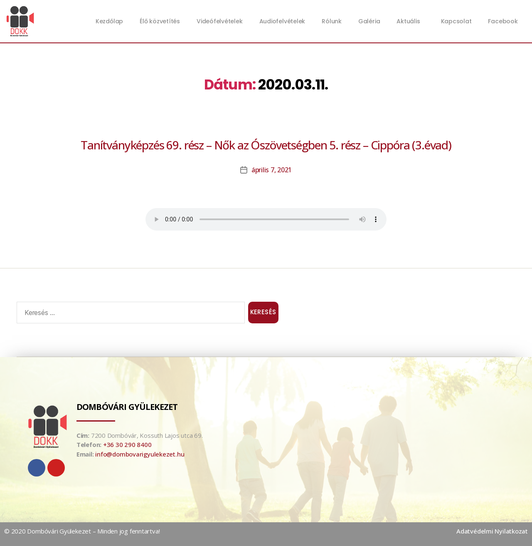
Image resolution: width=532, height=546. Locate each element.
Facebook (502, 21)
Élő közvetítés (160, 21)
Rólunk (332, 21)
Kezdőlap (109, 21)
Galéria (369, 21)
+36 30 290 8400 (127, 444)
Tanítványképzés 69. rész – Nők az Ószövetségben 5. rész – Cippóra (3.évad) (266, 145)
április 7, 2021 (271, 169)
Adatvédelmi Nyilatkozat (492, 531)
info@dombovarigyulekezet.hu (139, 454)
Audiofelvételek (282, 21)
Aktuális (410, 21)
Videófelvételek (220, 21)
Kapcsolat (456, 21)
